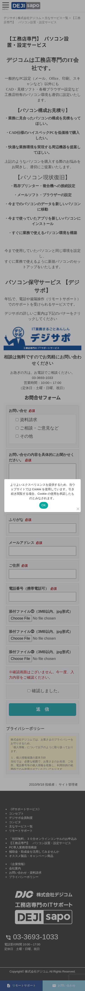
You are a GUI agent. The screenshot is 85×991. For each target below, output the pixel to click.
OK (43, 505)
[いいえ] (77, 508)
